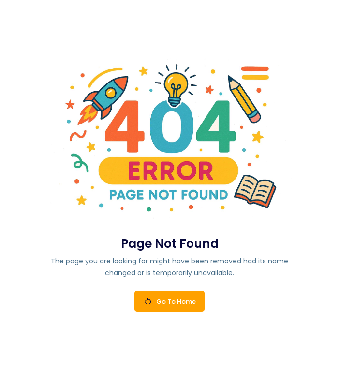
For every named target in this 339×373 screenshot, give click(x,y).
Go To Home (170, 301)
